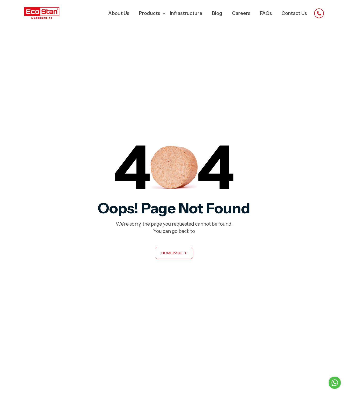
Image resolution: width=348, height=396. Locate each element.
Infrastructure (186, 13)
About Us (118, 13)
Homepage (172, 253)
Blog (217, 13)
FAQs (266, 13)
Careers (241, 13)
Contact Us (294, 13)
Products (149, 13)
